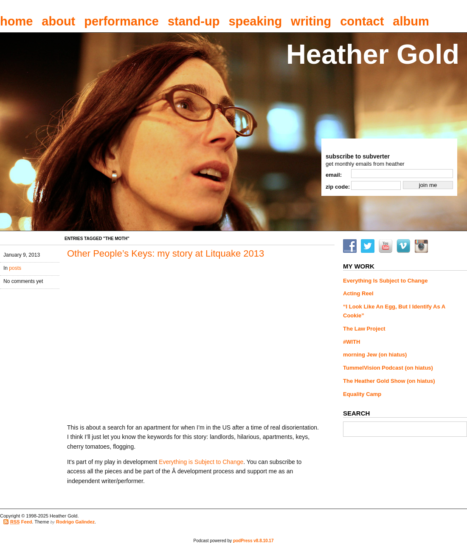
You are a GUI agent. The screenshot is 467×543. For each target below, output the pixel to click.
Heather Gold (372, 54)
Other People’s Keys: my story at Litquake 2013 (165, 253)
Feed (21, 522)
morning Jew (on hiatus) (375, 354)
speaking (255, 21)
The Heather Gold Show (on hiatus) (389, 381)
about (58, 21)
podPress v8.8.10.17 (253, 540)
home (16, 21)
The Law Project (364, 328)
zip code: (338, 187)
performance (121, 21)
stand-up (193, 21)
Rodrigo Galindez (75, 521)
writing (311, 21)
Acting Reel (358, 293)
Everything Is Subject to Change (385, 280)
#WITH (351, 342)
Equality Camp (362, 394)
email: (334, 175)
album (411, 21)
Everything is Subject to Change (201, 461)
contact (362, 21)
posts (15, 268)
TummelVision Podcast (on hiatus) (388, 368)
